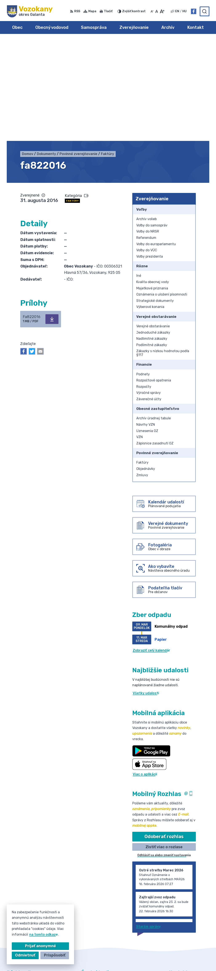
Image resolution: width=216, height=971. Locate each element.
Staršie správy (148, 826)
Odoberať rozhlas (164, 736)
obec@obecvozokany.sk (189, 920)
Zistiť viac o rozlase (164, 746)
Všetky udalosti (146, 592)
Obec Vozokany (131, 960)
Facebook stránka (184, 924)
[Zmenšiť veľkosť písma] (152, 11)
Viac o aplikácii (145, 673)
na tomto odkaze (43, 934)
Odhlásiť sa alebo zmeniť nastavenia (164, 754)
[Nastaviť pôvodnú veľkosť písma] (156, 11)
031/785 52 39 (181, 915)
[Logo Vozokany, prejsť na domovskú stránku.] (30, 11)
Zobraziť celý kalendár (151, 550)
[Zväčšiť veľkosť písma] (162, 11)
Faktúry (72, 99)
